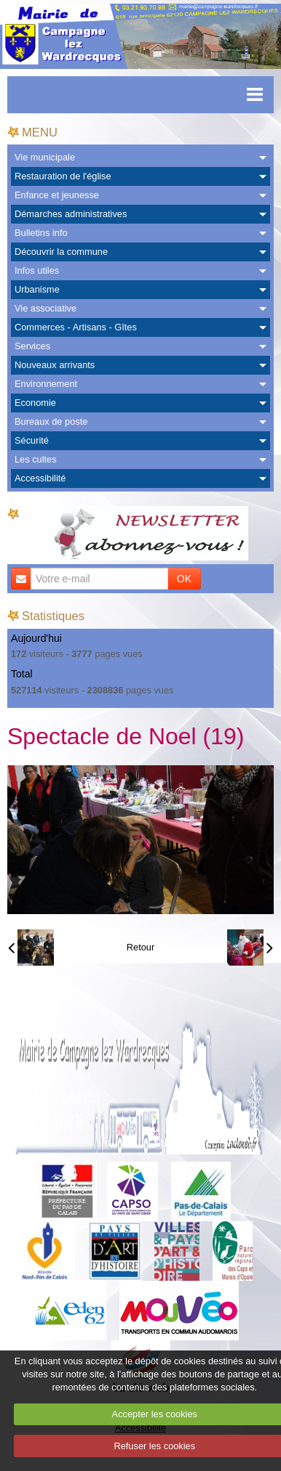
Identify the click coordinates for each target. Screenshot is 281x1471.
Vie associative (45, 308)
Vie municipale (45, 157)
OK (184, 578)
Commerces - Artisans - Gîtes (76, 327)
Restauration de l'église (63, 176)
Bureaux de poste (51, 421)
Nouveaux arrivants (55, 364)
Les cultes (36, 459)
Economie (35, 402)
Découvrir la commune (61, 251)
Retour (140, 947)
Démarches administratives (71, 213)
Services (32, 346)
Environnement (46, 383)
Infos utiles (37, 270)
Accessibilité (40, 478)
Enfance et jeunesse (57, 195)
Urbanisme (37, 289)
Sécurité (32, 440)
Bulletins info (41, 232)
